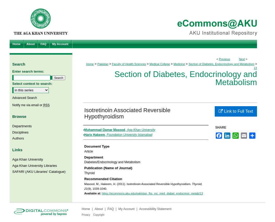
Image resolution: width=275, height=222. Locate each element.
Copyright (98, 214)
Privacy (86, 214)
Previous (224, 59)
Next (242, 59)
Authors (18, 138)
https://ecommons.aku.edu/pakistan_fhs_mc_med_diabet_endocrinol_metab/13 (152, 193)
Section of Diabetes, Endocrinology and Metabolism (221, 64)
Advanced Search (24, 98)
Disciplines (20, 132)
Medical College (160, 64)
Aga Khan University (27, 159)
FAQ (110, 209)
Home (90, 64)
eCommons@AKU (168, 20)
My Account (126, 209)
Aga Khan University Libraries (34, 166)
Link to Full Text (236, 111)
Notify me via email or (31, 105)
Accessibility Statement (155, 209)
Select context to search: (32, 84)
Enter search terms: (28, 71)
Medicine (179, 64)
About (99, 209)
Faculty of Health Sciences (129, 64)
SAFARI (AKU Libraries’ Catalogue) (38, 172)
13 (255, 67)
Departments (22, 126)
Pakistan (102, 64)
